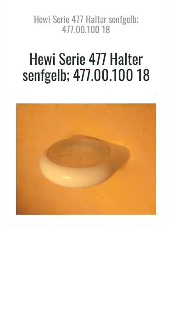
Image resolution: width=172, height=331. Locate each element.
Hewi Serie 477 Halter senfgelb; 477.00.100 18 (86, 24)
